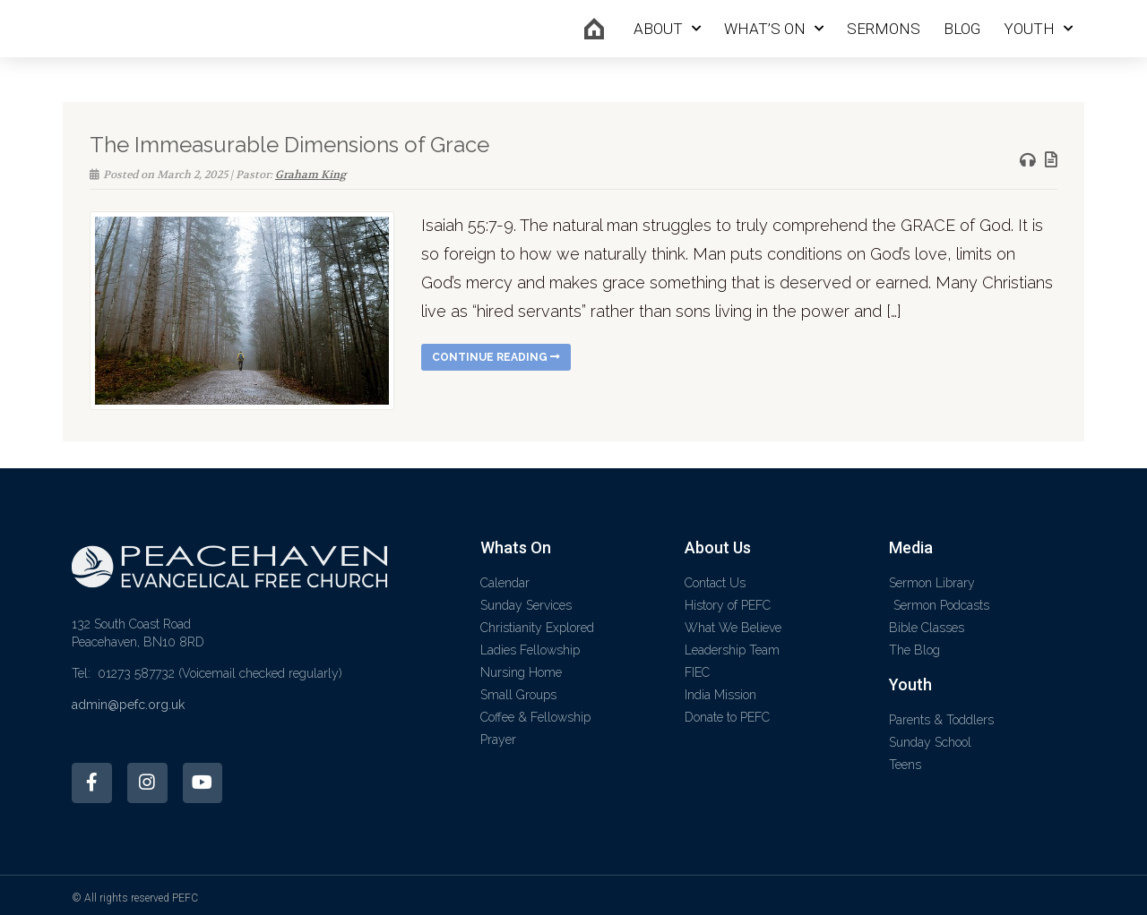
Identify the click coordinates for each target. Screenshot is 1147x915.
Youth (1038, 28)
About (667, 28)
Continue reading (496, 357)
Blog (962, 29)
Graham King (310, 174)
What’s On (774, 28)
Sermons (883, 29)
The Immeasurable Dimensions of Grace (289, 145)
